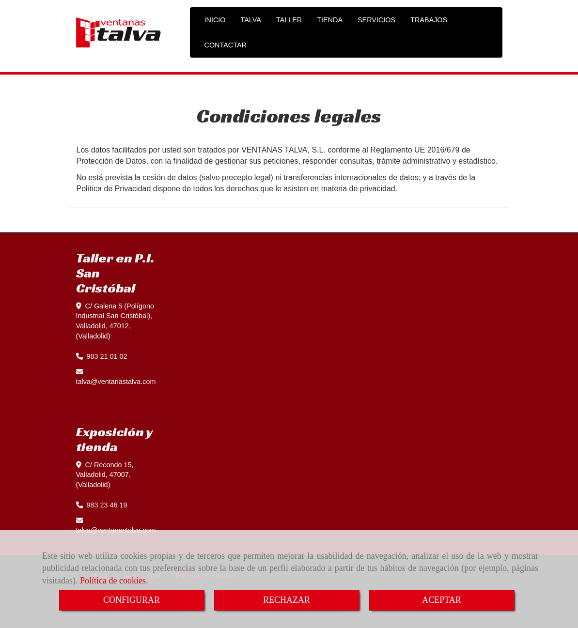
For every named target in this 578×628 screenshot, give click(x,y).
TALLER (289, 20)
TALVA (250, 20)
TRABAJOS (428, 20)
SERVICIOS (376, 20)
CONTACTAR (225, 45)
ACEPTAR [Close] (441, 600)
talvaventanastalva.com (116, 381)
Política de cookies (113, 580)
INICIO (215, 20)
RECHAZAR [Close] (286, 600)
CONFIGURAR (131, 600)
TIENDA (330, 20)
